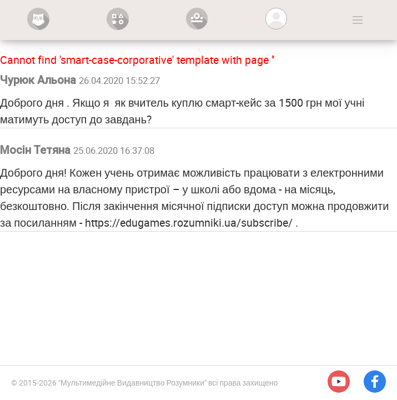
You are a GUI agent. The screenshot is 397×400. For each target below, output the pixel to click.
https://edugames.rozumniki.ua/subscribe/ (189, 222)
